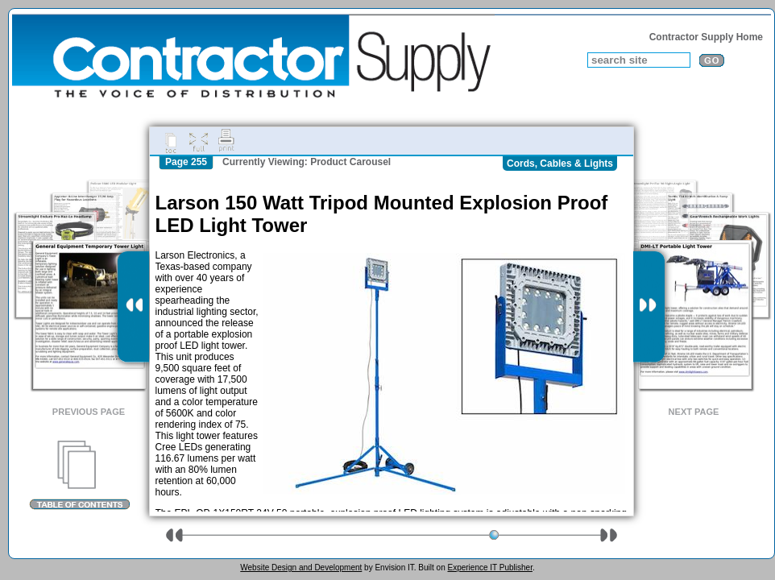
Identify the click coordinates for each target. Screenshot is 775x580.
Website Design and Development (301, 567)
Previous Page (88, 411)
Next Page (694, 411)
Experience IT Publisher (489, 567)
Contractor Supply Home (706, 37)
